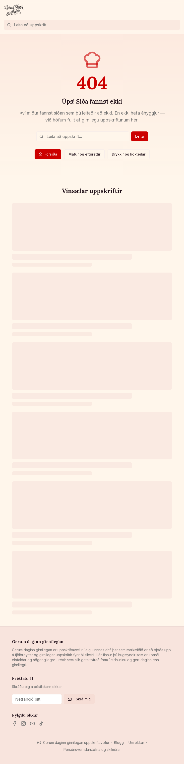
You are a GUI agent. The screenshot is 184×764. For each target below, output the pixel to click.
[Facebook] (14, 723)
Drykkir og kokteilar (128, 154)
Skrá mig (79, 699)
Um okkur (136, 742)
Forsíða (48, 154)
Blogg (119, 742)
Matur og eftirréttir (84, 154)
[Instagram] (23, 723)
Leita (139, 136)
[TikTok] (41, 723)
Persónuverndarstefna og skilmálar (92, 749)
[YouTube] (32, 723)
